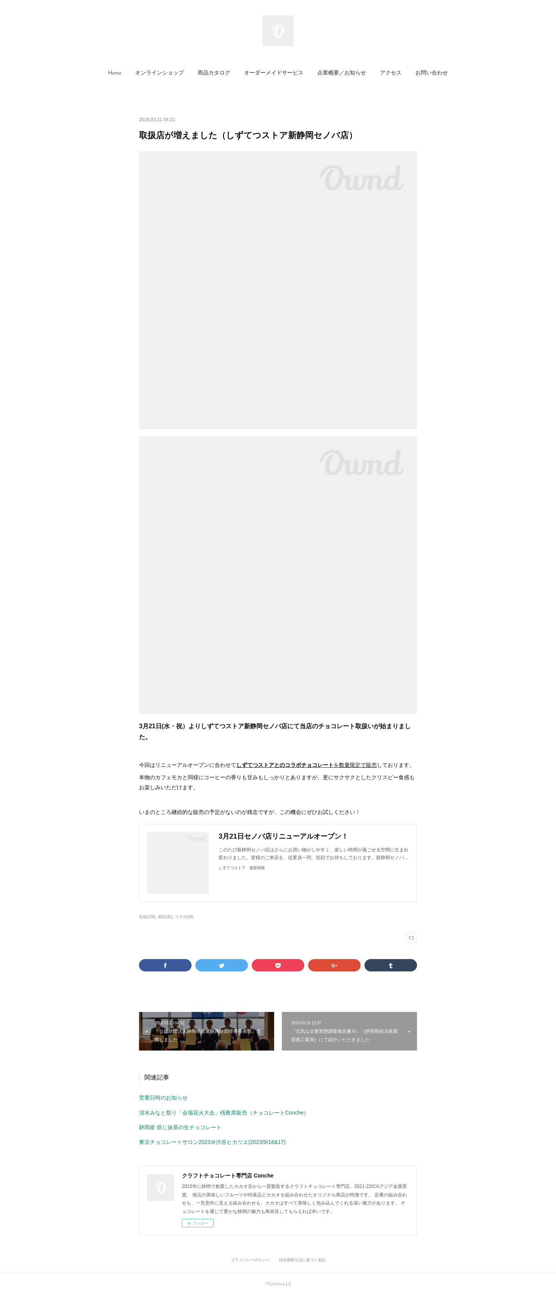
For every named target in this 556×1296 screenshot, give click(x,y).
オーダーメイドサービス (273, 73)
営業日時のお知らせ (163, 1098)
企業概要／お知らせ (341, 73)
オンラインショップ (159, 73)
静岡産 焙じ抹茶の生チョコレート (180, 1127)
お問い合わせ (431, 73)
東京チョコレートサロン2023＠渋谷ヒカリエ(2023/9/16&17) (212, 1142)
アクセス (391, 73)
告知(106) (147, 917)
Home (114, 73)
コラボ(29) (184, 917)
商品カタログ (214, 73)
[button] (114, 73)
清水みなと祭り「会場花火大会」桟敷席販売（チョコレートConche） (224, 1113)
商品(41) (165, 917)
